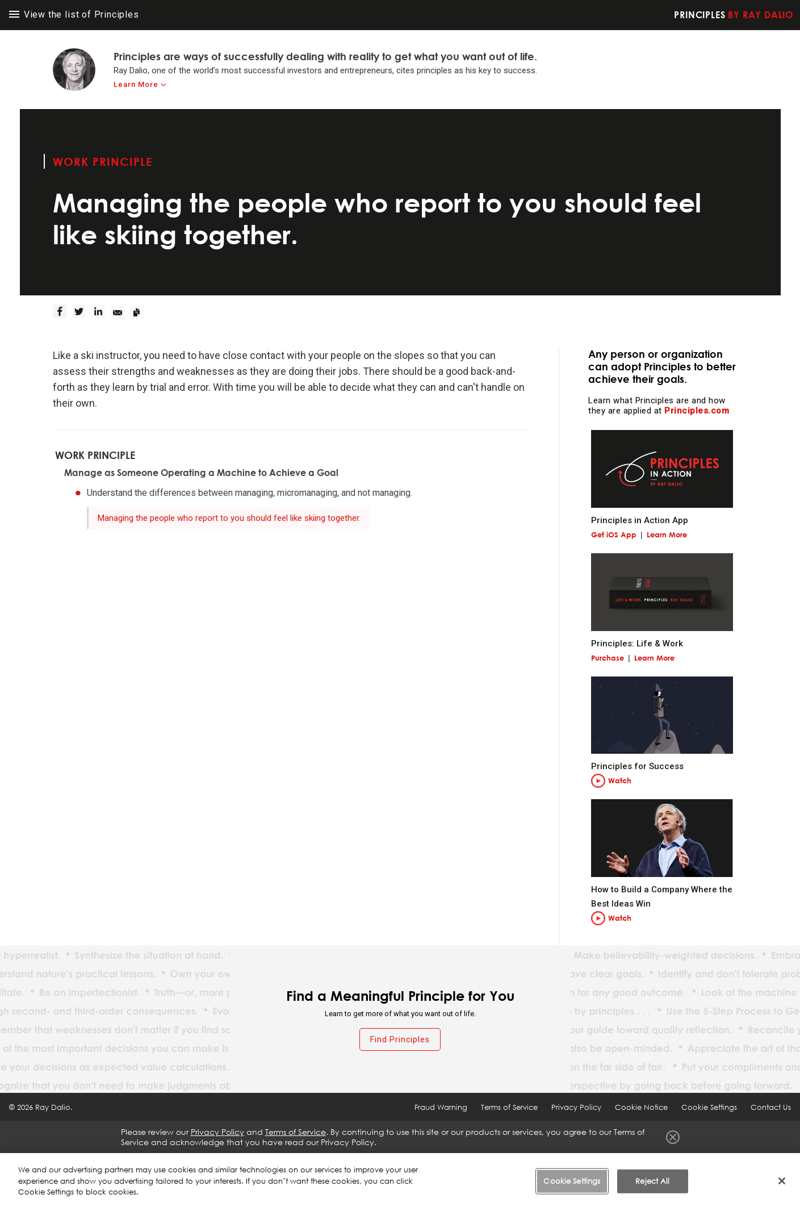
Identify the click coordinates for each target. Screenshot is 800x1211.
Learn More (667, 534)
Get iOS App (613, 534)
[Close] (781, 1180)
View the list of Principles (74, 14)
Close (673, 1137)
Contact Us (771, 1107)
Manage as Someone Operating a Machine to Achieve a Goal (201, 472)
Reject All (652, 1180)
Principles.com (696, 411)
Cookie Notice (641, 1107)
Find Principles (400, 1039)
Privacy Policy (576, 1107)
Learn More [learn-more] (136, 84)
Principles (733, 14)
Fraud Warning (440, 1107)
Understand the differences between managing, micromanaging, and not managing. (249, 492)
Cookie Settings (709, 1107)
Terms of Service (509, 1107)
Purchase (607, 657)
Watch (619, 780)
